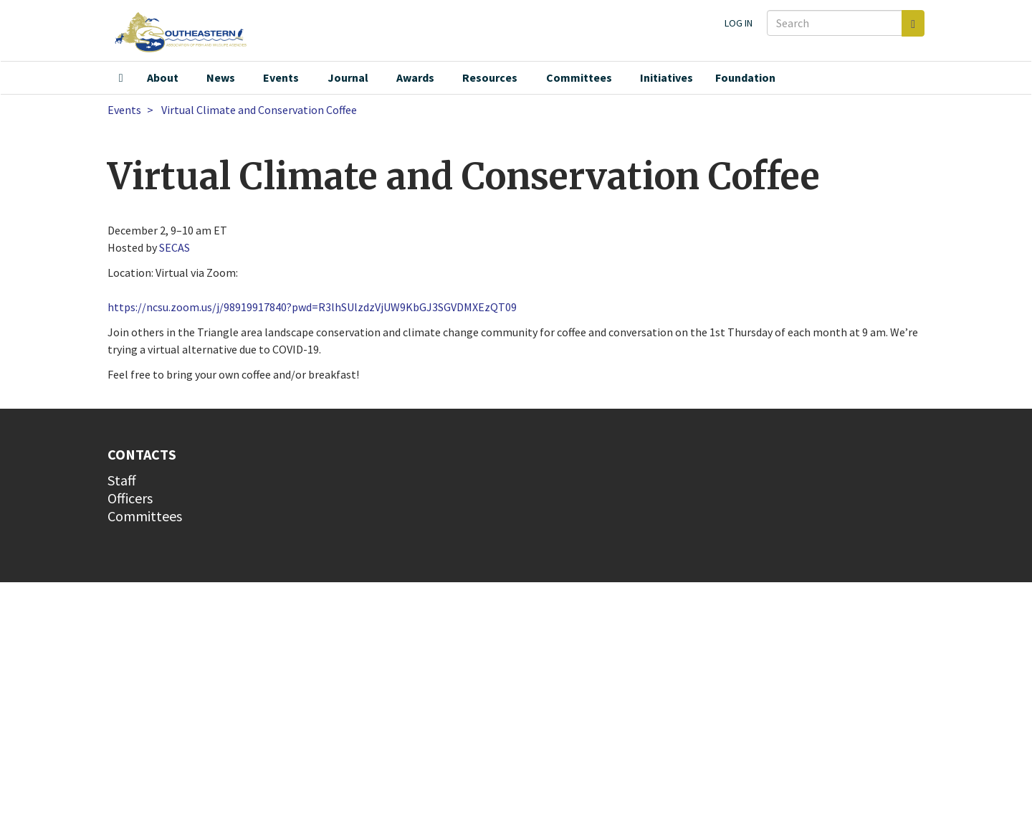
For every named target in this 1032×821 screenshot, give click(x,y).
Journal (348, 77)
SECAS (174, 247)
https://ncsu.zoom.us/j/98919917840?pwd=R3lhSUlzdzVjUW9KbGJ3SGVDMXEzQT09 (312, 307)
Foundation (745, 77)
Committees (579, 77)
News (220, 77)
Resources (489, 77)
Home (121, 78)
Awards (415, 77)
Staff (122, 480)
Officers (130, 498)
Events (281, 77)
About (162, 77)
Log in (738, 22)
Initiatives (666, 77)
